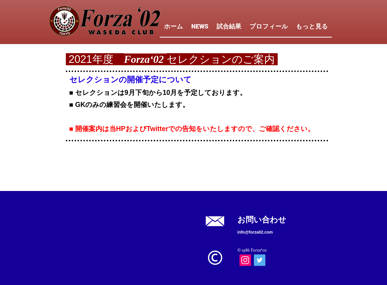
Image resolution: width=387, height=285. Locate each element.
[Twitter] (259, 260)
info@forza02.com (255, 232)
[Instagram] (245, 260)
